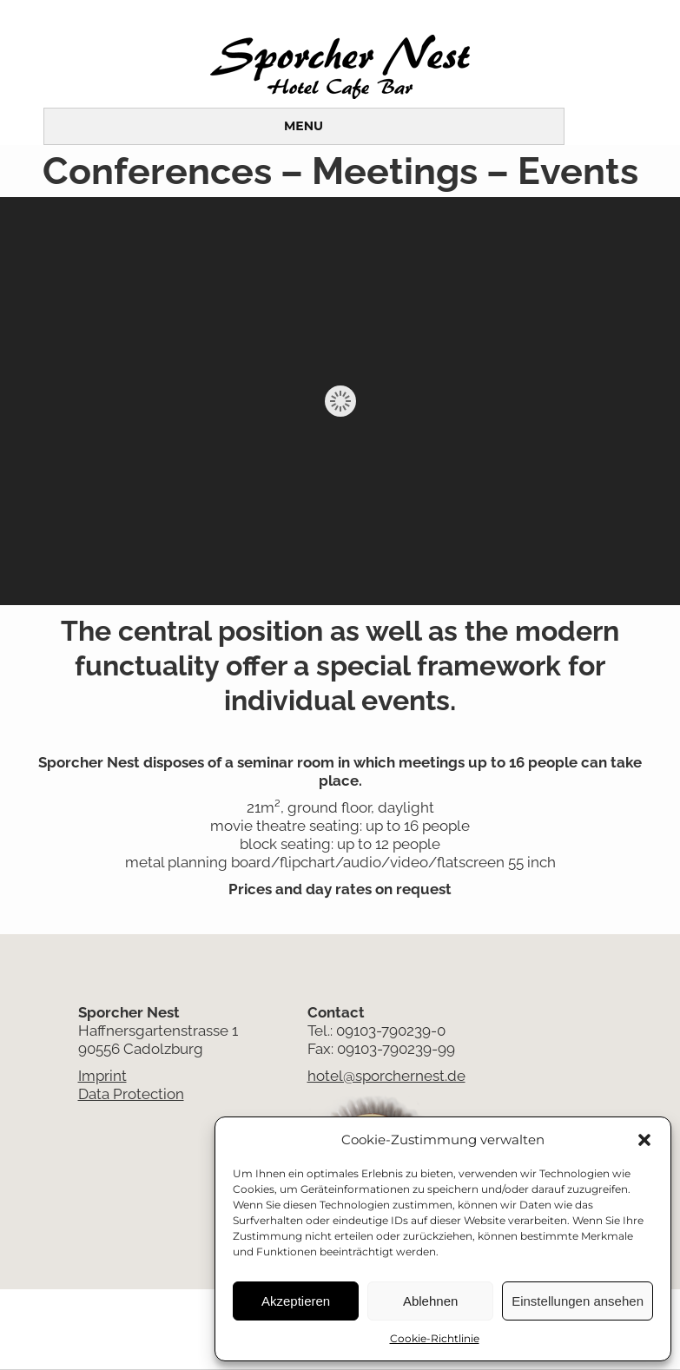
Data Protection (131, 1094)
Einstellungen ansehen (578, 1301)
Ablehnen (430, 1301)
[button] (644, 1140)
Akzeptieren (295, 1301)
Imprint (102, 1075)
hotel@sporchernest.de (386, 1075)
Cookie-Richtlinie (434, 1338)
